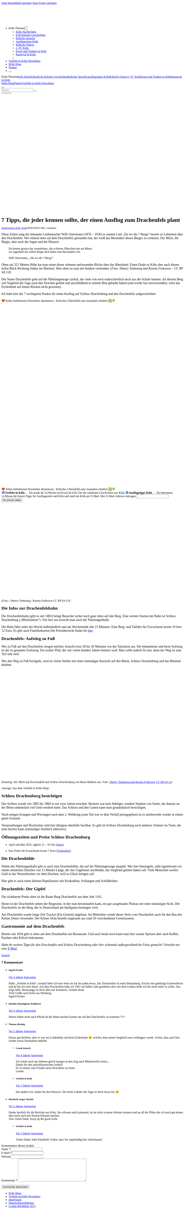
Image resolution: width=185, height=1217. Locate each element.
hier (90, 630)
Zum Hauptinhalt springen (16, 2)
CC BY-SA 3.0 (164, 782)
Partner (13, 67)
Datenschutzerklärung (21, 1207)
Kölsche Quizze (25, 44)
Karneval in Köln (26, 54)
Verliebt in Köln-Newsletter (25, 60)
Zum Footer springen (44, 2)
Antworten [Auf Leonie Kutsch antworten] (37, 1055)
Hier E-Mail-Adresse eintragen (118, 496)
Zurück (5, 955)
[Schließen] (10, 71)
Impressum (15, 1203)
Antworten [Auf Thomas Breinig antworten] (30, 1031)
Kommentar (9, 1184)
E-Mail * (6, 1152)
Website (6, 1156)
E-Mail (12, 948)
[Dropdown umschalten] (26, 28)
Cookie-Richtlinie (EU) (22, 1210)
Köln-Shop (7, 83)
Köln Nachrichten (26, 31)
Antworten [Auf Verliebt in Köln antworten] (37, 1085)
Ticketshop (63, 850)
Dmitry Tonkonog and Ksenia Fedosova (132, 782)
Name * (5, 1149)
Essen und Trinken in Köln (31, 51)
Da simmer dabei (12, 500)
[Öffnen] (2, 87)
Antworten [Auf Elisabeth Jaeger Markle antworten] (30, 1106)
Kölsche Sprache (25, 38)
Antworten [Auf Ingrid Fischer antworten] (30, 977)
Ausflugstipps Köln (27, 41)
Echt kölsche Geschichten (30, 35)
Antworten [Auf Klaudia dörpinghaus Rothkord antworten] (30, 1010)
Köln (24, 228)
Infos (60, 844)
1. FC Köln (22, 47)
